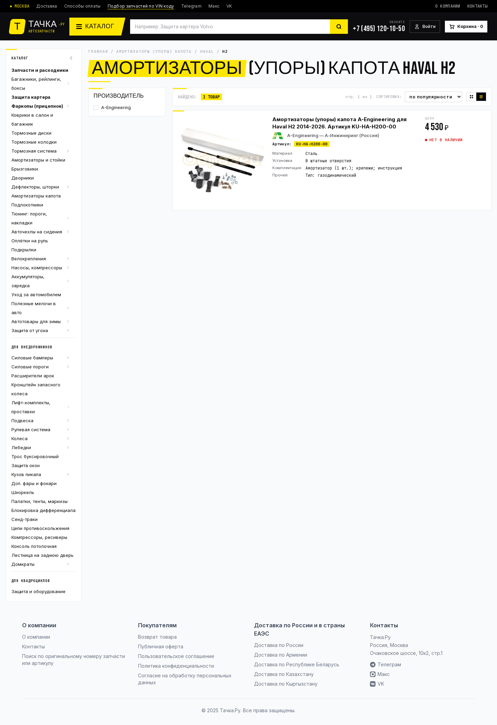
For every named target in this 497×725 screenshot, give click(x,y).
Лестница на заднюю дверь (42, 555)
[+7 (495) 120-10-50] (379, 26)
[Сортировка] (433, 96)
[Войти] (425, 26)
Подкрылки (23, 249)
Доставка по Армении (280, 655)
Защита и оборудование (38, 591)
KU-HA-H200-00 (312, 144)
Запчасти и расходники (39, 70)
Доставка (46, 6)
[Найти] (339, 26)
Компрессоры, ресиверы (39, 537)
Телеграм (385, 664)
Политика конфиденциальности (176, 666)
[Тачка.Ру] (37, 26)
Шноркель (22, 492)
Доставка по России (278, 645)
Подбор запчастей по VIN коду (141, 6)
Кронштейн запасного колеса (35, 389)
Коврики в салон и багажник (32, 119)
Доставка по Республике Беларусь (296, 664)
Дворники (22, 178)
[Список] (481, 97)
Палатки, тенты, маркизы (39, 501)
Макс (214, 6)
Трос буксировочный (35, 456)
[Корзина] (466, 27)
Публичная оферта (160, 646)
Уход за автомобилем (36, 294)
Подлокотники (27, 204)
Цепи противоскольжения (40, 528)
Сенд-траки (24, 519)
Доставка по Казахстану (284, 674)
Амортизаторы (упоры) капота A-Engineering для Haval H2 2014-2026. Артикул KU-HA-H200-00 (339, 123)
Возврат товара (157, 637)
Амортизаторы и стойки (38, 160)
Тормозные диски (31, 133)
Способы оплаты (82, 6)
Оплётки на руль (29, 240)
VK (229, 6)
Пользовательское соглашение (176, 656)
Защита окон (25, 465)
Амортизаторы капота (36, 196)
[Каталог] (97, 27)
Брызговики (24, 169)
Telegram (191, 6)
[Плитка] (471, 97)
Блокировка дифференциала (43, 510)
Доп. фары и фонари (34, 483)
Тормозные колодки (34, 142)
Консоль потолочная (34, 546)
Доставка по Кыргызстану (286, 684)
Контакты (477, 6)
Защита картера (30, 97)
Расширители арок (32, 375)
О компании (447, 6)
